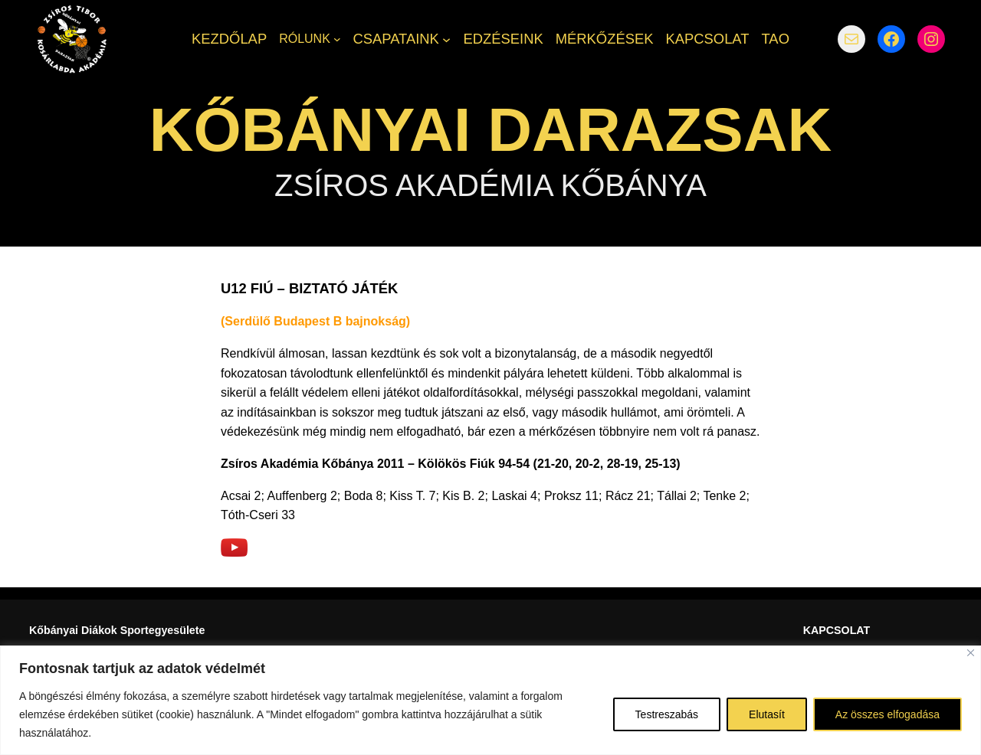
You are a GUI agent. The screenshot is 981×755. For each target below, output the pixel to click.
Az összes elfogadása (887, 714)
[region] (490, 700)
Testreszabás (666, 714)
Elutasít (767, 714)
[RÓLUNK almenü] (337, 39)
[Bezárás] (970, 652)
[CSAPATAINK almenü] (446, 38)
